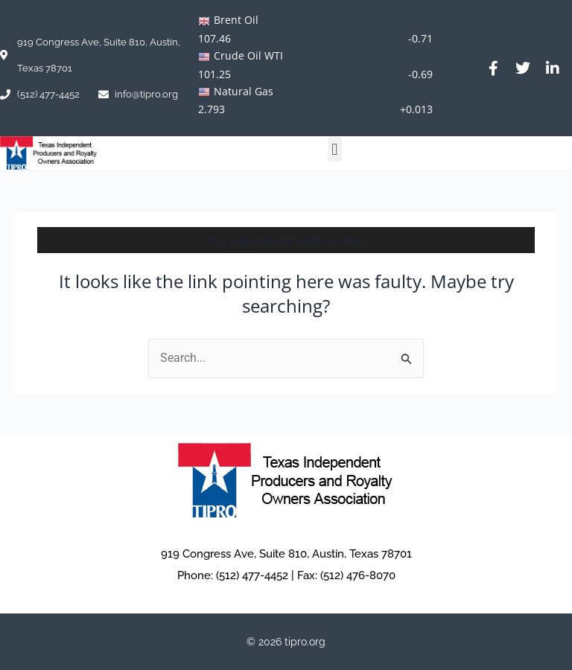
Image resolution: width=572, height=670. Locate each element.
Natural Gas (243, 91)
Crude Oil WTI (248, 55)
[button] (335, 149)
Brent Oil (236, 20)
